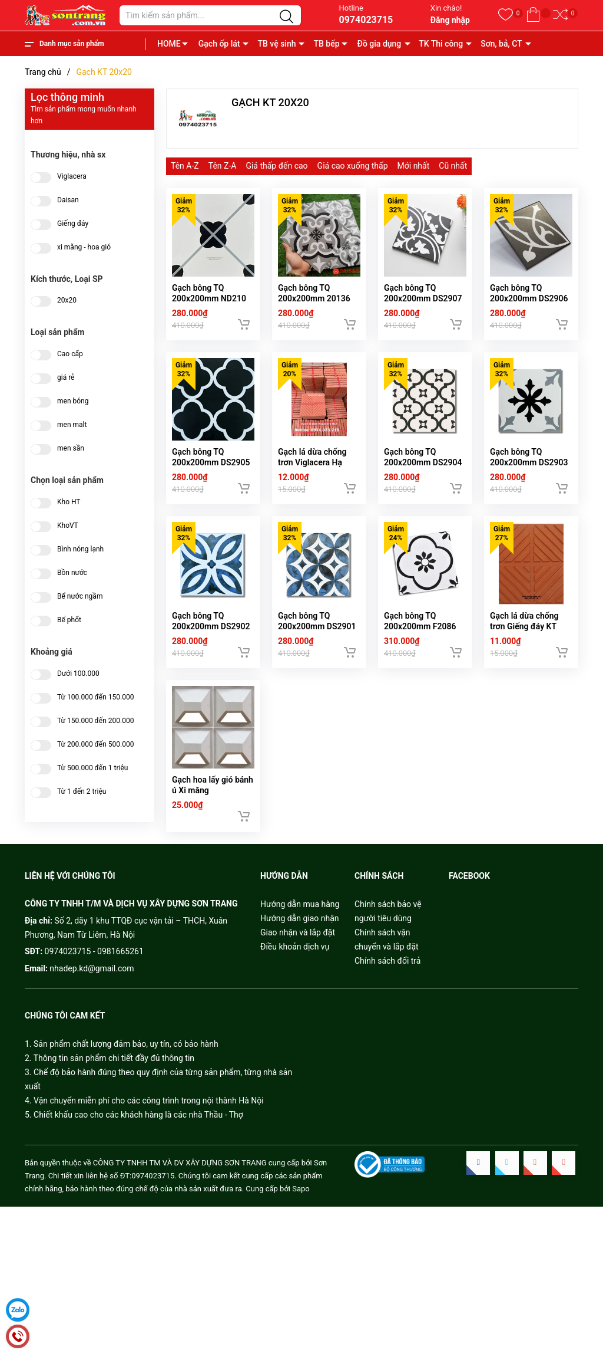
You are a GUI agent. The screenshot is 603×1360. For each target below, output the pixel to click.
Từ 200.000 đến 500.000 (95, 744)
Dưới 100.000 (78, 673)
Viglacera (72, 176)
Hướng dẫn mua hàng (299, 926)
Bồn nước (72, 573)
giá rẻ (65, 377)
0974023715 (366, 19)
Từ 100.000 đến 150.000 (95, 697)
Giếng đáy (72, 223)
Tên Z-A (222, 165)
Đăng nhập (450, 20)
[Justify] (286, 17)
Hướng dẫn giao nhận (299, 940)
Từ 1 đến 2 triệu (81, 791)
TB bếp (326, 43)
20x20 (67, 300)
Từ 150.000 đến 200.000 (95, 721)
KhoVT (67, 525)
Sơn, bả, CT (501, 43)
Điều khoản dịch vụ (294, 969)
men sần (70, 448)
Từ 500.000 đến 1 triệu (92, 768)
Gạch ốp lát (219, 43)
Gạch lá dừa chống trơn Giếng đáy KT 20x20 (524, 643)
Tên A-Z (185, 165)
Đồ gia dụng (379, 43)
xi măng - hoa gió (84, 247)
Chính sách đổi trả (387, 983)
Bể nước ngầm (79, 596)
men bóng (72, 401)
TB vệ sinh (276, 43)
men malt (72, 425)
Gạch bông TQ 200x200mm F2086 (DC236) (420, 643)
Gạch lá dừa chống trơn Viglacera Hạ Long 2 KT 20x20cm (315, 474)
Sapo (301, 1211)
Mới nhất (413, 165)
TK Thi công (441, 43)
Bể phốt (69, 620)
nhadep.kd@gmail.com (91, 991)
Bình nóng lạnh (80, 549)
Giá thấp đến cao (276, 165)
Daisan (68, 200)
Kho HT (69, 502)
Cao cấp (70, 354)
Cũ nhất (453, 165)
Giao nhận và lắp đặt (297, 955)
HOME (169, 43)
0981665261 (120, 974)
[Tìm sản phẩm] (210, 15)
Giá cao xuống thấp (352, 165)
